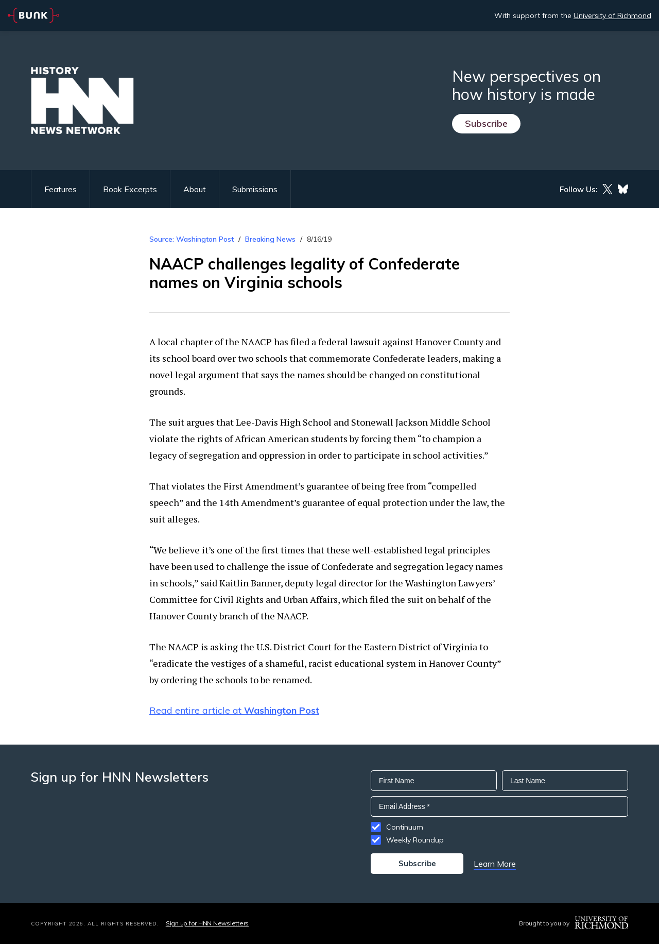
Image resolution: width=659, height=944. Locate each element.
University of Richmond (612, 15)
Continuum (404, 827)
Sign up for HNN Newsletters (207, 923)
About (194, 189)
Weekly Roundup (415, 840)
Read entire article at (234, 710)
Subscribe (486, 123)
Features (60, 189)
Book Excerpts (130, 189)
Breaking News (270, 239)
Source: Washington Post (191, 239)
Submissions (255, 189)
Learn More (495, 863)
